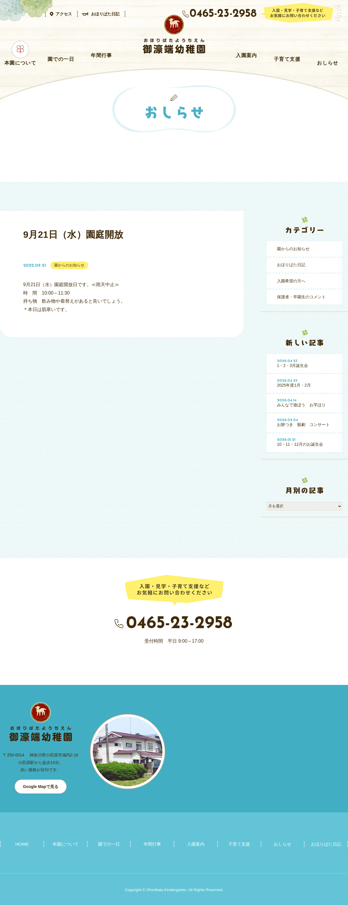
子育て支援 (287, 59)
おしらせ (327, 62)
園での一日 (61, 59)
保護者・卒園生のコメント (301, 297)
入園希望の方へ (291, 281)
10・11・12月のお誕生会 (307, 442)
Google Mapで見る (40, 786)
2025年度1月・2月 (307, 383)
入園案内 (246, 55)
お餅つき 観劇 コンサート (307, 422)
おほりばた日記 (291, 264)
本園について (20, 62)
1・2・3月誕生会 (307, 363)
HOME (22, 843)
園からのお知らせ (293, 248)
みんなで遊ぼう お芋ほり (307, 402)
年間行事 (101, 55)
